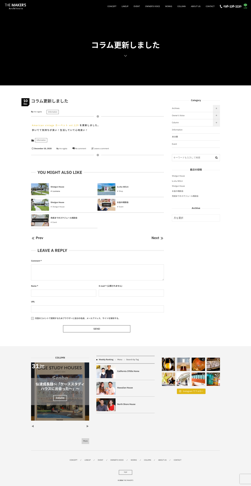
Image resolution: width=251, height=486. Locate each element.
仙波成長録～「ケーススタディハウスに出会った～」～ (60, 386)
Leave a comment (101, 148)
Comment (35, 261)
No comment (80, 148)
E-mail (102, 286)
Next (157, 238)
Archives (175, 108)
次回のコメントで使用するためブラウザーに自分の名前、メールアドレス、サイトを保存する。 (77, 318)
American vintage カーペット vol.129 (55, 125)
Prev (37, 238)
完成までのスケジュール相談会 (64, 218)
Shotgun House (57, 187)
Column (175, 122)
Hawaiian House (125, 387)
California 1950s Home (128, 371)
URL (33, 301)
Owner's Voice (178, 115)
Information (52, 112)
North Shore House (126, 404)
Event (121, 207)
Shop (121, 191)
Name (33, 286)
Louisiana (56, 191)
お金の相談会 (123, 202)
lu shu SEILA (123, 187)
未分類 (175, 137)
